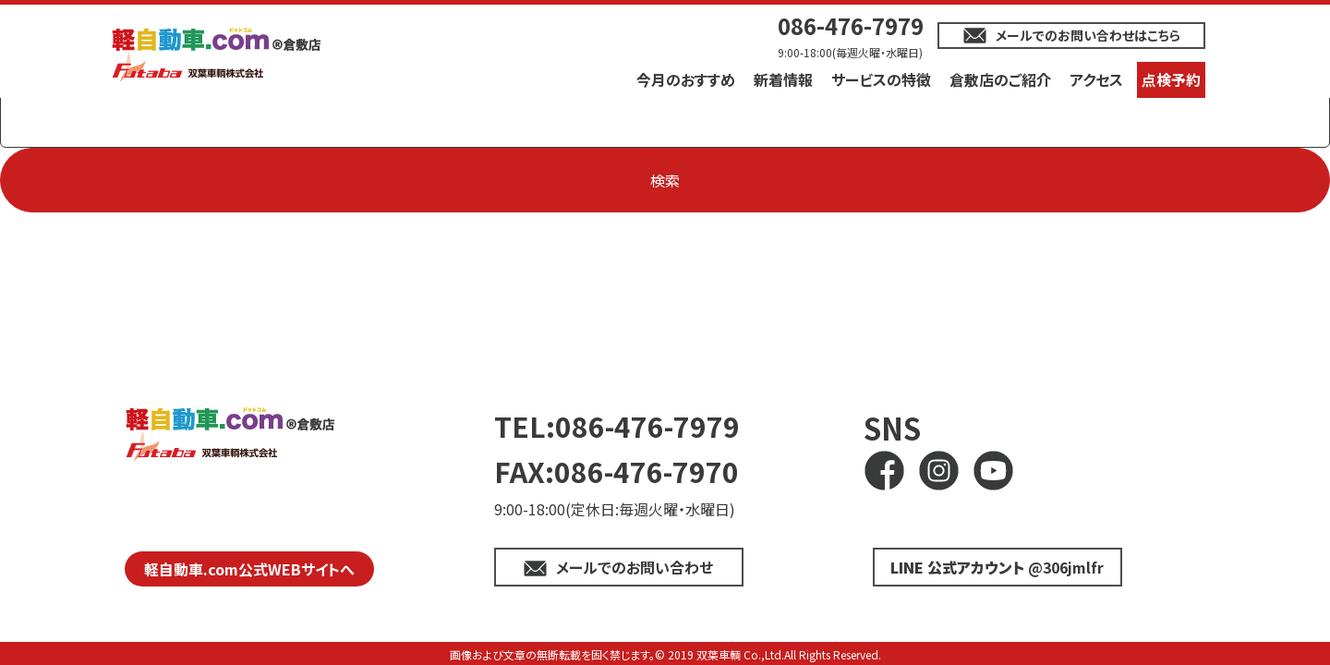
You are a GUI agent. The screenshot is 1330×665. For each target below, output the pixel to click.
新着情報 (783, 79)
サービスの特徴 (881, 79)
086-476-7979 (851, 25)
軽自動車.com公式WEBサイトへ (249, 569)
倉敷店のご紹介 (1000, 79)
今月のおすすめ (685, 79)
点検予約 (1171, 79)
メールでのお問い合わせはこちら (1088, 35)
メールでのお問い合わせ (634, 567)
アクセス (1096, 79)
